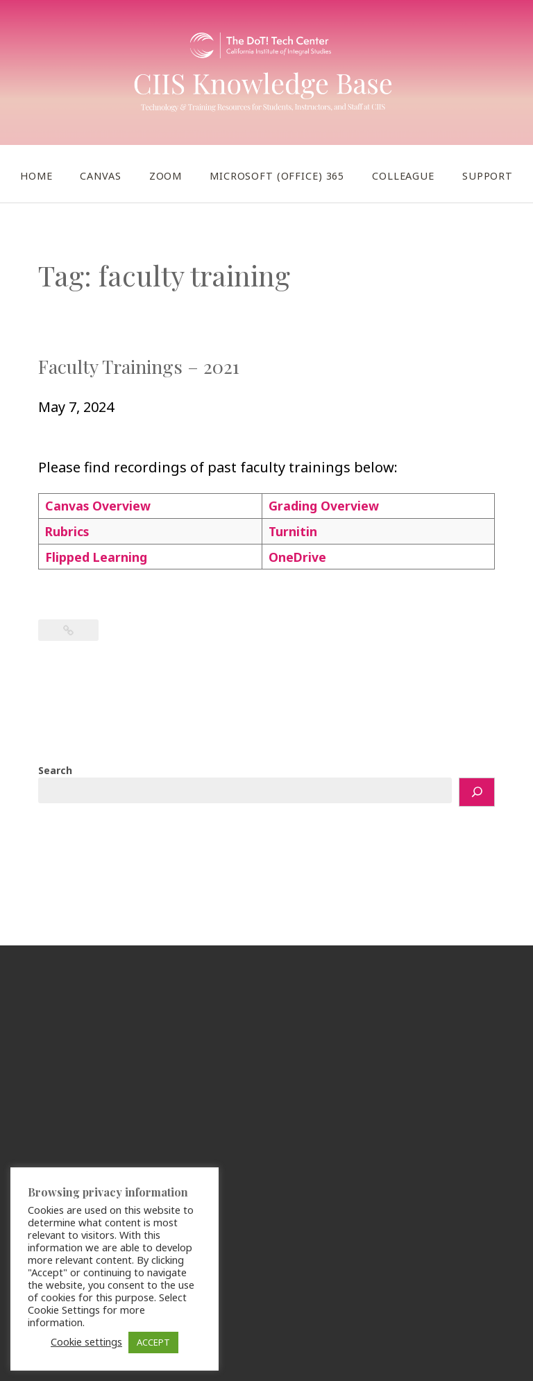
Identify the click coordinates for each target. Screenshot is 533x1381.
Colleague (403, 175)
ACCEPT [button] (153, 1342)
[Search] (477, 792)
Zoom (165, 175)
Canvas (100, 175)
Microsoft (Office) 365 (277, 175)
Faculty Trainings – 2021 (138, 366)
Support (487, 175)
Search (55, 770)
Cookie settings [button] (86, 1341)
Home (36, 175)
